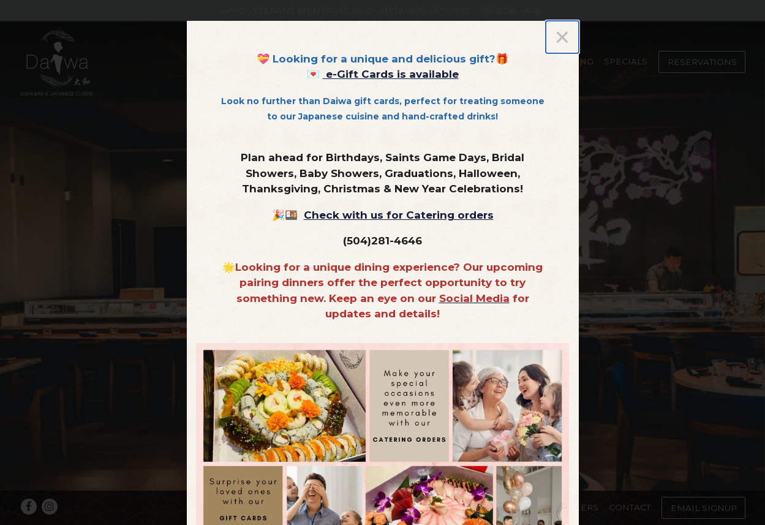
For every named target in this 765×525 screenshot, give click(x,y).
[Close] (562, 37)
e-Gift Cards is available (392, 74)
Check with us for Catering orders (399, 215)
